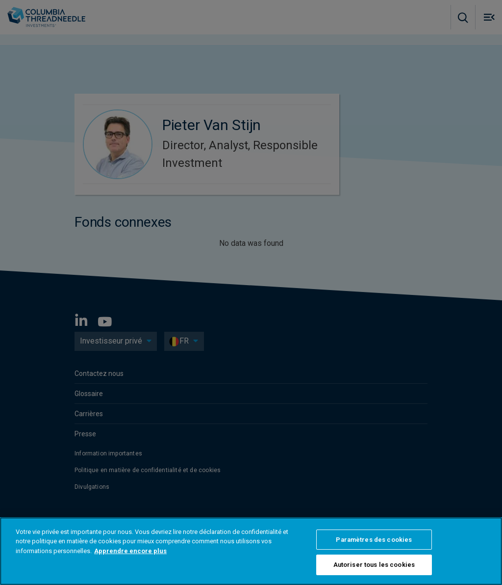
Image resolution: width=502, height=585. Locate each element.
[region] (251, 551)
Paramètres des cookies (374, 539)
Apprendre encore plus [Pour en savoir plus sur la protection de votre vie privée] (130, 551)
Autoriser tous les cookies (374, 564)
